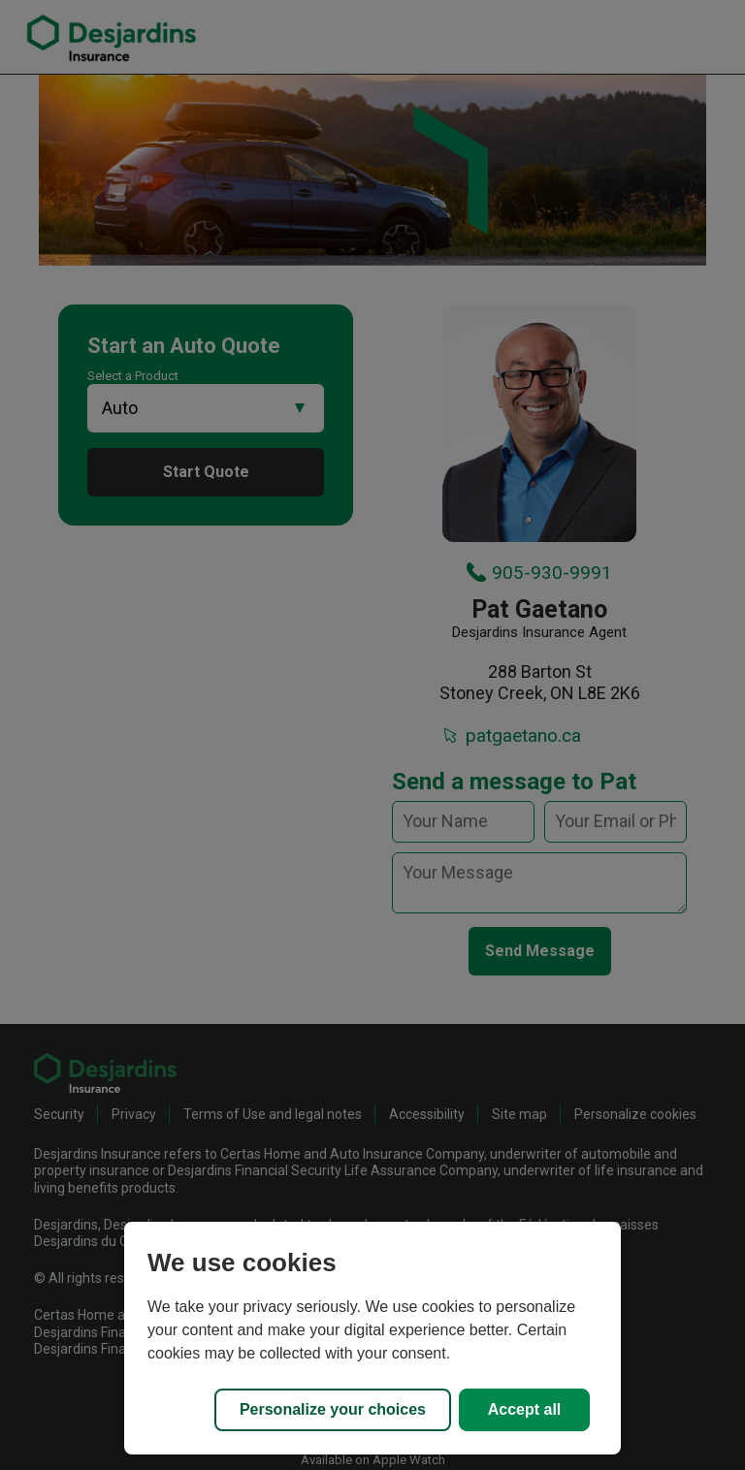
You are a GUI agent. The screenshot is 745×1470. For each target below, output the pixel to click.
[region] (372, 1338)
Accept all (525, 1409)
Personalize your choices (333, 1409)
